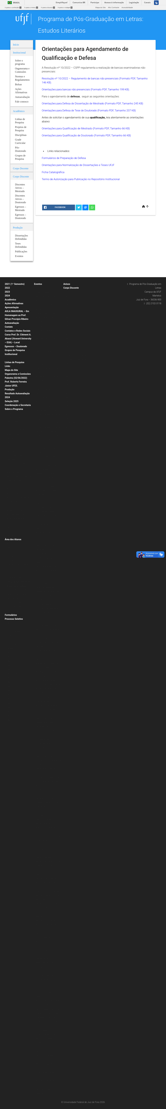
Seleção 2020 (11, 623)
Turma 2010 (70, 338)
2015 (38, 845)
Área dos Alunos (13, 539)
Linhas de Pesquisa (14, 362)
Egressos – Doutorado (16, 346)
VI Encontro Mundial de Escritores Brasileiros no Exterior (45, 524)
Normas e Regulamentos (16, 485)
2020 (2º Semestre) (14, 611)
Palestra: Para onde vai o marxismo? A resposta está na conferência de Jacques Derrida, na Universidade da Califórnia (48, 865)
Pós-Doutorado (12, 523)
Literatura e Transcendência (47, 474)
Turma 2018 (70, 305)
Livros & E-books (12, 535)
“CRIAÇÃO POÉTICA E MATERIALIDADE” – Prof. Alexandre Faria (46, 338)
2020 (38, 288)
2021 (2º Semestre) (14, 607)
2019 (38, 360)
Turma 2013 (70, 326)
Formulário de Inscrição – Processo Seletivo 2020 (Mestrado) (16, 644)
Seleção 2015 (11, 695)
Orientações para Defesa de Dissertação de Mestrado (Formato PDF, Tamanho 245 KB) (92, 103)
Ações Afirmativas (14, 303)
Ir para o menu (31, 8)
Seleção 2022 (11, 657)
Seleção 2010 (11, 720)
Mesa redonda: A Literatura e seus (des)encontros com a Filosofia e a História (47, 882)
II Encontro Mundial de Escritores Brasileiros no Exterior (45, 979)
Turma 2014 (70, 321)
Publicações (11, 527)
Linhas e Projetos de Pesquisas (18, 476)
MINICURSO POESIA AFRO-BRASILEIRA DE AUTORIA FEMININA (46, 490)
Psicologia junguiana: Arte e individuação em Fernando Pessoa (47, 570)
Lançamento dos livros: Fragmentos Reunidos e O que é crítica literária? (48, 802)
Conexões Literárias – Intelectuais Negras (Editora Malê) (47, 296)
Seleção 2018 (11, 682)
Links (7, 366)
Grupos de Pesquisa (15, 350)
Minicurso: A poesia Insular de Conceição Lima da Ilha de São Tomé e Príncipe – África (48, 634)
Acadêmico (10, 299)
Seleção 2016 (11, 690)
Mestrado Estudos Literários (76, 292)
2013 (38, 1077)
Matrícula (10, 560)
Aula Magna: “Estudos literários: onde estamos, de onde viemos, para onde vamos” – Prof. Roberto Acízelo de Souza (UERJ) (48, 385)
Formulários (11, 615)
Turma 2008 (70, 347)
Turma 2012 (70, 330)
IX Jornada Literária (43, 533)
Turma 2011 (70, 334)
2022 (7, 288)
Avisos (66, 284)
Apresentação (12, 307)
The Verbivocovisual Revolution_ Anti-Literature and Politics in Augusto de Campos (48, 511)
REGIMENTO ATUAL (14, 493)
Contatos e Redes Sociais (17, 331)
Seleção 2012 (11, 712)
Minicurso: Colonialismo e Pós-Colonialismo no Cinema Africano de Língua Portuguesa (48, 1059)
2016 (38, 752)
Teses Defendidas (13, 468)
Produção (9, 389)
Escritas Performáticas (45, 541)
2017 (38, 621)
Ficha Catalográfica (53, 172)
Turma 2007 (70, 351)
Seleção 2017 (11, 686)
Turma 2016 (70, 313)
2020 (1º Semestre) (14, 603)
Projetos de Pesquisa (14, 481)
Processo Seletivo (14, 619)
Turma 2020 (70, 296)
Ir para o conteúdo (13, 8)
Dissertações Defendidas (16, 464)
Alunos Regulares (13, 573)
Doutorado (10, 438)
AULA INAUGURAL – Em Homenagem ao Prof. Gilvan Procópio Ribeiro (17, 315)
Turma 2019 (70, 300)
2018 (38, 537)
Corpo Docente (12, 422)
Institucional (11, 354)
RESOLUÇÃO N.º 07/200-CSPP (18, 489)
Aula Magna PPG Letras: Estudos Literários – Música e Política (47, 368)
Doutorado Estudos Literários (76, 359)
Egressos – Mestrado (73, 427)
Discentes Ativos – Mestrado (76, 355)
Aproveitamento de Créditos (17, 552)
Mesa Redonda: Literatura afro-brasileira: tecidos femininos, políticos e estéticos (48, 663)
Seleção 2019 (11, 678)
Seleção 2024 (11, 669)
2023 (7, 292)
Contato (9, 327)
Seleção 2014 (11, 703)
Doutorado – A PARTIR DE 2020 (18, 430)
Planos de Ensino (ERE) (15, 451)
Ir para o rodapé (65, 8)
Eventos (38, 284)
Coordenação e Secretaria (18, 405)
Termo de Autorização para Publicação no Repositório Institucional (81, 179)
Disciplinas (10, 413)
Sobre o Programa (14, 409)
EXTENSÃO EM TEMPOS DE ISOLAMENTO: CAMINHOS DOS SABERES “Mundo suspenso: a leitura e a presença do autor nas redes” (48, 313)
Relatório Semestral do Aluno (17, 590)
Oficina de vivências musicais (47, 625)
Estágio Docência (13, 417)
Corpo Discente (71, 288)
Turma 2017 (70, 309)
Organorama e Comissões (18, 374)
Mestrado (10, 443)
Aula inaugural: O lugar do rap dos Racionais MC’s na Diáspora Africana (48, 781)
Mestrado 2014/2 (13, 699)
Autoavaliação (12, 323)
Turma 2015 (70, 317)
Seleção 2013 (11, 707)
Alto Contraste (113, 8)
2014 (38, 954)
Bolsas (9, 358)
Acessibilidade (127, 8)
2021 (38, 355)
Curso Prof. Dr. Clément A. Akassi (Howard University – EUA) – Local (18, 338)
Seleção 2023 (11, 665)
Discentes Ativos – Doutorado (77, 423)
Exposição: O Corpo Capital (46, 693)
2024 (7, 295)
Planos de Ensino (13, 569)
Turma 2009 (70, 343)
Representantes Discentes (16, 594)
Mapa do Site (100, 8)
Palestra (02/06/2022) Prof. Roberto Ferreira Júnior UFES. (16, 382)
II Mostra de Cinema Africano (47, 988)
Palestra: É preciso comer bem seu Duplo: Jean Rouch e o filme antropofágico (48, 895)
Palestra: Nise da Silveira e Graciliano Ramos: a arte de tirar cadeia (48, 760)
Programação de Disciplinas (17, 565)
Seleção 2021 (11, 653)
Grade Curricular (12, 434)
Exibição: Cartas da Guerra (46, 545)
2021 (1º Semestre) (15, 284)
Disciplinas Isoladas (14, 577)
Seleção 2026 (11, 674)
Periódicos (10, 531)
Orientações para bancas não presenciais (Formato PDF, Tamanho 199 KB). (86, 89)
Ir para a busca (48, 8)
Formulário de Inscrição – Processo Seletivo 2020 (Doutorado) (16, 631)
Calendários (11, 556)
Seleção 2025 (12, 401)
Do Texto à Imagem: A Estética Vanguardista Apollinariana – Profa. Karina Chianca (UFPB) (48, 419)
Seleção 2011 (11, 716)
